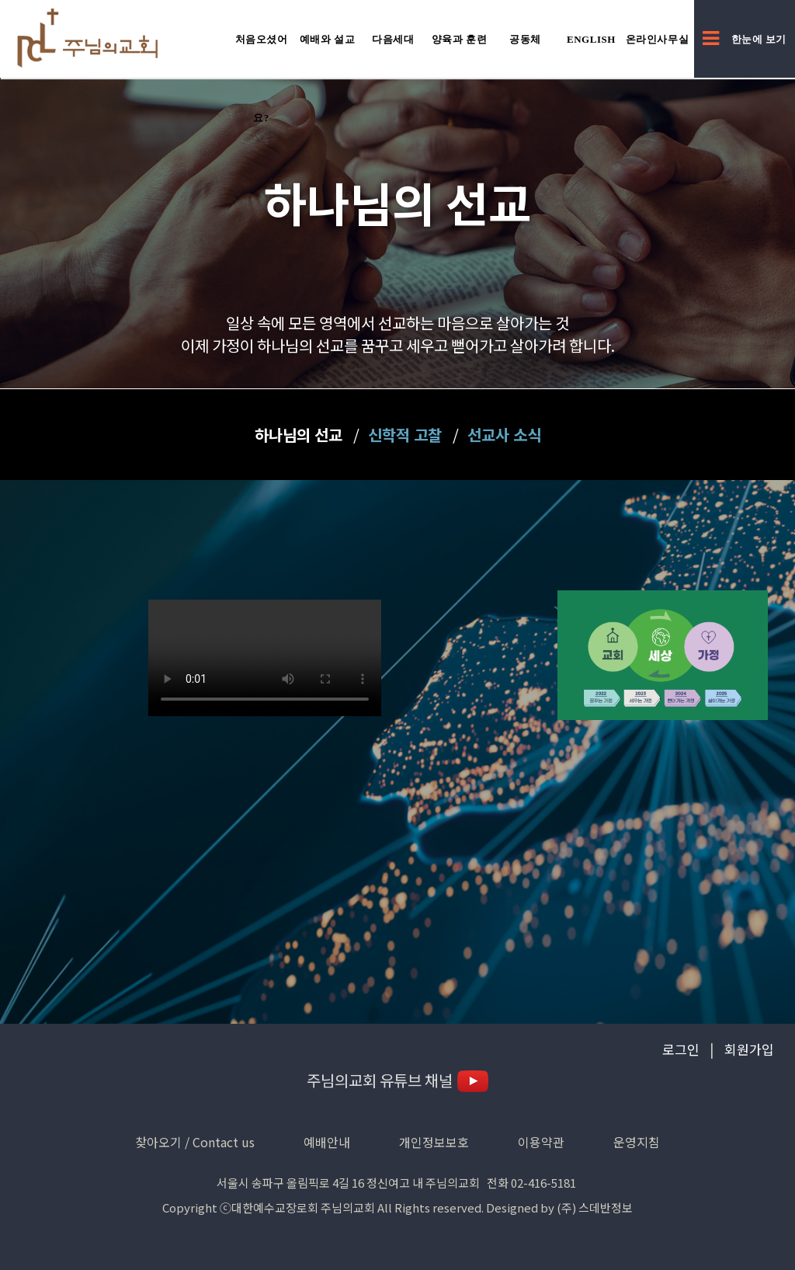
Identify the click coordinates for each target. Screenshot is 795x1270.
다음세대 (393, 39)
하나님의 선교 (298, 434)
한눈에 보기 (744, 39)
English (591, 39)
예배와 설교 (328, 39)
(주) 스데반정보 (595, 1207)
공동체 (525, 39)
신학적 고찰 (405, 434)
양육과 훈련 (460, 39)
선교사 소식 (504, 434)
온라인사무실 (657, 39)
